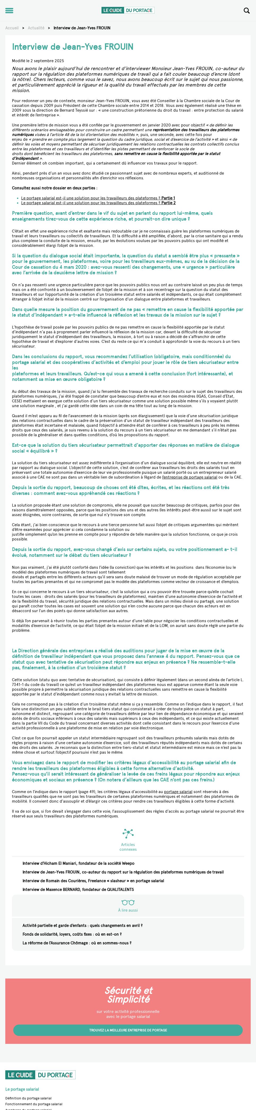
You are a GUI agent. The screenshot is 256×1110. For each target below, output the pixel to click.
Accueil (12, 28)
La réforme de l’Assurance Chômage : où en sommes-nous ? (77, 943)
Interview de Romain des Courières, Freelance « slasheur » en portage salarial (93, 881)
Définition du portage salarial (28, 1098)
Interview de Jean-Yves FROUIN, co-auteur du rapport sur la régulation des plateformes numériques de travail (123, 872)
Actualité (36, 28)
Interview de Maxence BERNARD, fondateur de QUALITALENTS (78, 889)
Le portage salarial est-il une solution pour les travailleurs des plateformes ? (98, 198)
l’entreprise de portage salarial (189, 477)
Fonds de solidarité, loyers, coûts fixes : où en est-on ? (72, 934)
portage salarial (178, 791)
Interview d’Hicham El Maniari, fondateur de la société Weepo (78, 863)
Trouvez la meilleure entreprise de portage (128, 1030)
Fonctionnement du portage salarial (33, 1104)
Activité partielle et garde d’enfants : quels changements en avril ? (83, 925)
